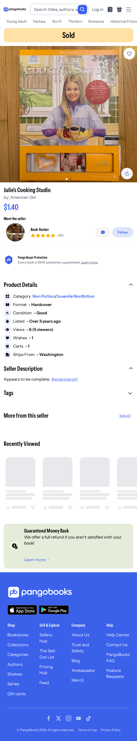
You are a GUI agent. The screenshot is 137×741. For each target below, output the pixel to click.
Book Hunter (40, 229)
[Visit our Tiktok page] (88, 718)
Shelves (14, 674)
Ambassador (83, 670)
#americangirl (64, 379)
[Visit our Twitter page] (58, 718)
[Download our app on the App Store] (22, 610)
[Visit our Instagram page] (68, 718)
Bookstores (17, 634)
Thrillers (75, 21)
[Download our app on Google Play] (54, 609)
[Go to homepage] (15, 9)
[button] (68, 285)
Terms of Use (87, 730)
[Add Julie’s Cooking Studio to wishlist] (129, 53)
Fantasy (39, 21)
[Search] (82, 9)
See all (124, 415)
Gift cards (16, 693)
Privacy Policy (111, 730)
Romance (96, 21)
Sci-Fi (57, 21)
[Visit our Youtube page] (78, 718)
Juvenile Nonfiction (76, 296)
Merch (78, 680)
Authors (15, 664)
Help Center (118, 634)
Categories (17, 654)
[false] (103, 232)
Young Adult (17, 21)
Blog (76, 660)
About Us (80, 634)
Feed (44, 682)
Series (13, 683)
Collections (17, 644)
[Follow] (122, 232)
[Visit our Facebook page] (48, 718)
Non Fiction (44, 296)
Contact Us (116, 644)
